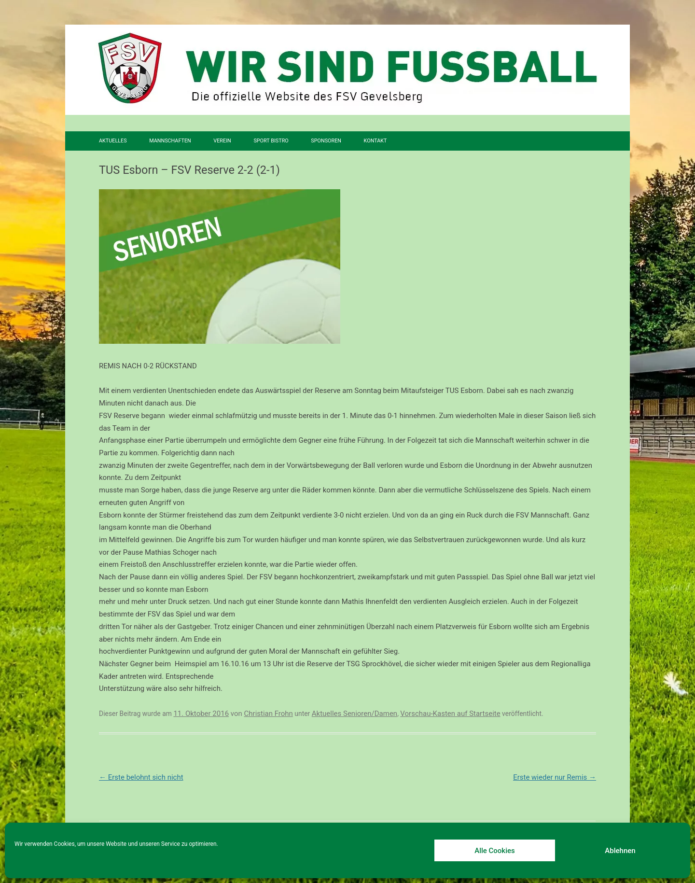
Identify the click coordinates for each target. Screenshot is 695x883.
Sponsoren (326, 141)
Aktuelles (113, 141)
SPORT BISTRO (270, 141)
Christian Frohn (268, 713)
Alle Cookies (494, 850)
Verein (222, 141)
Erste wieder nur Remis (554, 777)
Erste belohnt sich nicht (141, 777)
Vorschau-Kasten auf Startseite (450, 713)
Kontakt (375, 141)
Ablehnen (620, 850)
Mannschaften (170, 141)
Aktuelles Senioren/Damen (354, 713)
